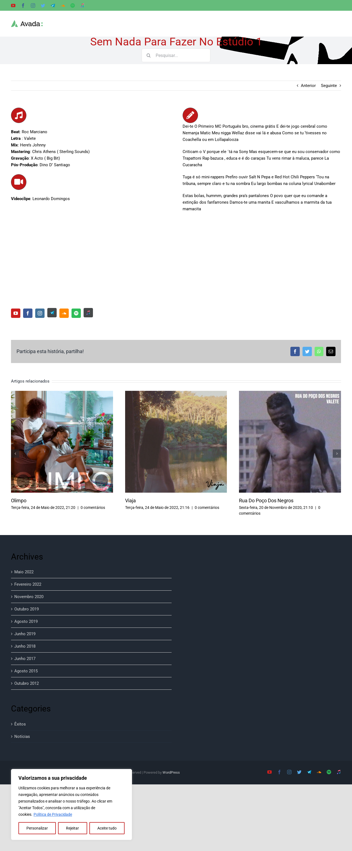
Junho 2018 (24, 646)
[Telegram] (52, 312)
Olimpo (18, 500)
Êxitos (20, 724)
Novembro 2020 (28, 596)
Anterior (308, 85)
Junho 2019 (24, 633)
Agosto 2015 (26, 671)
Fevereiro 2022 (27, 584)
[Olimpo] (62, 393)
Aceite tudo (107, 828)
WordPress (171, 772)
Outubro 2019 (26, 609)
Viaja (130, 500)
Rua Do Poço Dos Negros (266, 500)
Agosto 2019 (26, 621)
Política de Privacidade (53, 814)
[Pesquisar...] (176, 55)
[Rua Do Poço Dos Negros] (290, 393)
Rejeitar (72, 828)
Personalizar (37, 828)
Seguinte (329, 85)
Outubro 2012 (26, 683)
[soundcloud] (64, 313)
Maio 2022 (24, 571)
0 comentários (93, 507)
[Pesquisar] (148, 55)
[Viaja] (176, 393)
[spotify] (76, 313)
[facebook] (27, 313)
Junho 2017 (24, 658)
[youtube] (15, 313)
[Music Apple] (88, 312)
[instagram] (40, 313)
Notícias (22, 736)
